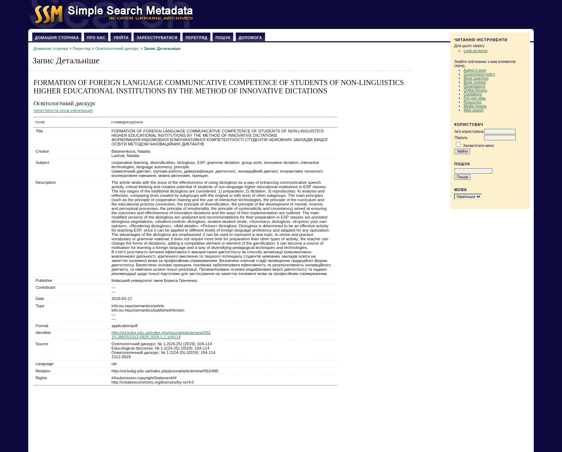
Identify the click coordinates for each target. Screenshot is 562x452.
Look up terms (475, 51)
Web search (473, 110)
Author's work (475, 70)
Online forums (475, 90)
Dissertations (474, 86)
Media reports (475, 106)
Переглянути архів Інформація (63, 111)
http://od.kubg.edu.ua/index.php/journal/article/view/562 (161, 332)
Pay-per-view (475, 98)
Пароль (460, 138)
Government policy (479, 74)
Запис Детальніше (162, 48)
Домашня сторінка (57, 38)
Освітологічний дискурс (117, 48)
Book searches (476, 78)
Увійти (120, 38)
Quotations (473, 94)
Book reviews (475, 82)
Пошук (222, 38)
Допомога (250, 38)
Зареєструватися (157, 38)
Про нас (96, 38)
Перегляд (196, 38)
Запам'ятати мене (478, 146)
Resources (473, 102)
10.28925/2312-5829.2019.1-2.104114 (146, 337)
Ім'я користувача (468, 132)
